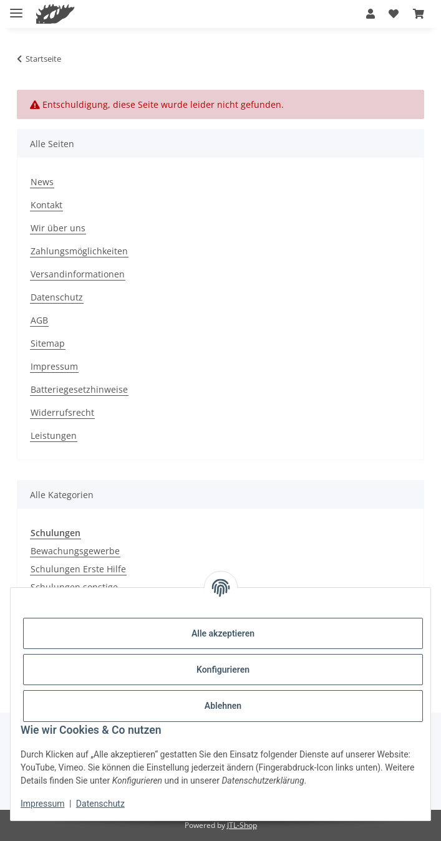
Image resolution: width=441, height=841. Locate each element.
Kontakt (46, 205)
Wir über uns (58, 228)
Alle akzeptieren (222, 633)
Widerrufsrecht (62, 412)
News (42, 182)
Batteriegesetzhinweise (79, 389)
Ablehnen (223, 706)
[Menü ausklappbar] (16, 8)
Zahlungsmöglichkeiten (79, 251)
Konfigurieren (223, 670)
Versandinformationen (78, 274)
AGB (39, 320)
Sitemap (48, 343)
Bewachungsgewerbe (75, 551)
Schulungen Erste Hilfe (78, 569)
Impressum (42, 804)
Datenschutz (100, 804)
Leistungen (54, 435)
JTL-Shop (242, 825)
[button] (370, 13)
